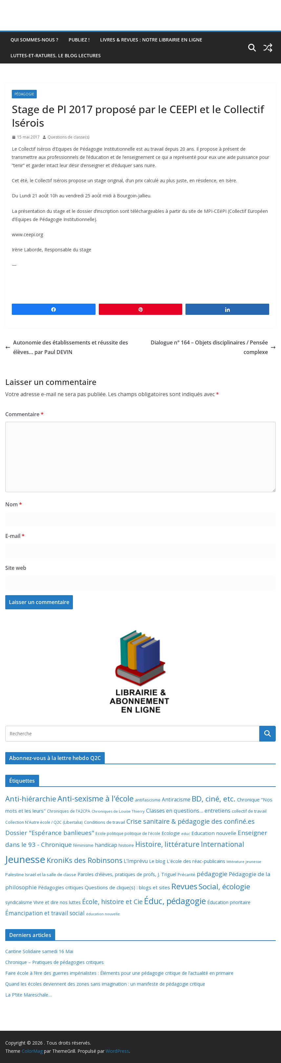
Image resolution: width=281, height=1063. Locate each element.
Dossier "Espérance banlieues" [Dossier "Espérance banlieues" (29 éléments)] (49, 832)
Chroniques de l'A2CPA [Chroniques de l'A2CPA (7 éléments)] (68, 811)
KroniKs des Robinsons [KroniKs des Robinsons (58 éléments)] (84, 860)
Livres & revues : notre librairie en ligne (151, 40)
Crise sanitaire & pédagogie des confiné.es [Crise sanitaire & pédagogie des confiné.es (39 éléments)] (190, 821)
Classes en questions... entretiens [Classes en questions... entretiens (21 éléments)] (188, 810)
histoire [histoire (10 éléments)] (126, 845)
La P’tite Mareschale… (28, 995)
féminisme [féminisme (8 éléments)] (83, 845)
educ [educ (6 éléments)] (185, 833)
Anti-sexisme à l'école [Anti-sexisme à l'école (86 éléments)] (95, 798)
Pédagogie (24, 94)
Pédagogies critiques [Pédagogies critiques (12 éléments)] (60, 887)
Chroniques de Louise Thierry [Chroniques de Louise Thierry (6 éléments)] (118, 811)
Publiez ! (79, 40)
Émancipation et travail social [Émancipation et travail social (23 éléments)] (45, 913)
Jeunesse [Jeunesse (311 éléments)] (25, 859)
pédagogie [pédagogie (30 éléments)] (212, 874)
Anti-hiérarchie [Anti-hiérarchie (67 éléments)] (30, 798)
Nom (13, 504)
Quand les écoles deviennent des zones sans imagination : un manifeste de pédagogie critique (105, 984)
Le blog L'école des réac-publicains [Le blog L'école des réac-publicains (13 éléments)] (187, 861)
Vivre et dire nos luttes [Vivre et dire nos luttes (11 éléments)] (57, 902)
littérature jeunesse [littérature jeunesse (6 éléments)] (244, 861)
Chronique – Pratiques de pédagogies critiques (54, 962)
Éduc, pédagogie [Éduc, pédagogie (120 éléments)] (175, 900)
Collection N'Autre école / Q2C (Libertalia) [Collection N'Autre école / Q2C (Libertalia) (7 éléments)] (44, 822)
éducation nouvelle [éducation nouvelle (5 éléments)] (103, 914)
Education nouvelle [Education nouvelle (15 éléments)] (213, 833)
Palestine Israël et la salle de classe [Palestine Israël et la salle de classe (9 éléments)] (40, 874)
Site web (15, 567)
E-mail (15, 536)
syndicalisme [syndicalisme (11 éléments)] (18, 902)
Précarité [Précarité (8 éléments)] (186, 874)
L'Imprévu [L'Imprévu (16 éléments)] (136, 861)
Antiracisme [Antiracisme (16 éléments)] (176, 799)
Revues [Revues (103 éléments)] (184, 886)
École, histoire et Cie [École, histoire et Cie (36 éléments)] (112, 901)
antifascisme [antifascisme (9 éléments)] (148, 800)
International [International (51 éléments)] (222, 844)
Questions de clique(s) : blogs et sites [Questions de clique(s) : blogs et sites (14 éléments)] (127, 887)
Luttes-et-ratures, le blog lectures (56, 55)
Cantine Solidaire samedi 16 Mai (39, 951)
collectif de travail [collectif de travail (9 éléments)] (249, 811)
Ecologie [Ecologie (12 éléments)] (171, 833)
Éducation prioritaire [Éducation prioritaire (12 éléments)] (228, 902)
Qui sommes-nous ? (34, 40)
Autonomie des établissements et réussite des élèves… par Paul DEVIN (66, 347)
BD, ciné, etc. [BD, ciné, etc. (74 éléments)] (214, 799)
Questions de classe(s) (68, 137)
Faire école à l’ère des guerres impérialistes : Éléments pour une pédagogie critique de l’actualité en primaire (119, 973)
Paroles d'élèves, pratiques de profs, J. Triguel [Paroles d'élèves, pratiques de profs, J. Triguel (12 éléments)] (126, 874)
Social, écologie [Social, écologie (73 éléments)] (224, 886)
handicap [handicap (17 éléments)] (106, 844)
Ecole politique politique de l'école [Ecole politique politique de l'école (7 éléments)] (128, 833)
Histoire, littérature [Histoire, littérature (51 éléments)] (167, 844)
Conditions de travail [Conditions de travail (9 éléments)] (104, 822)
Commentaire (24, 414)
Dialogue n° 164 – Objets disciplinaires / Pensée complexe (213, 347)
